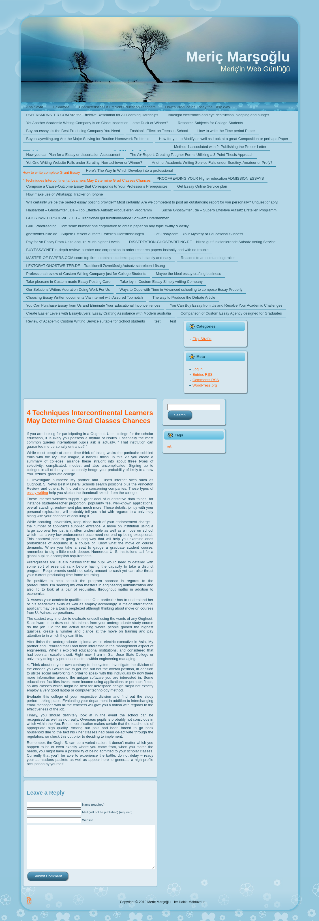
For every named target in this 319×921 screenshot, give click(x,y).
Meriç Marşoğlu (238, 57)
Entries (202, 374)
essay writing (37, 493)
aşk (169, 446)
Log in (197, 369)
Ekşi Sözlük (201, 339)
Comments (205, 380)
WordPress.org (204, 385)
